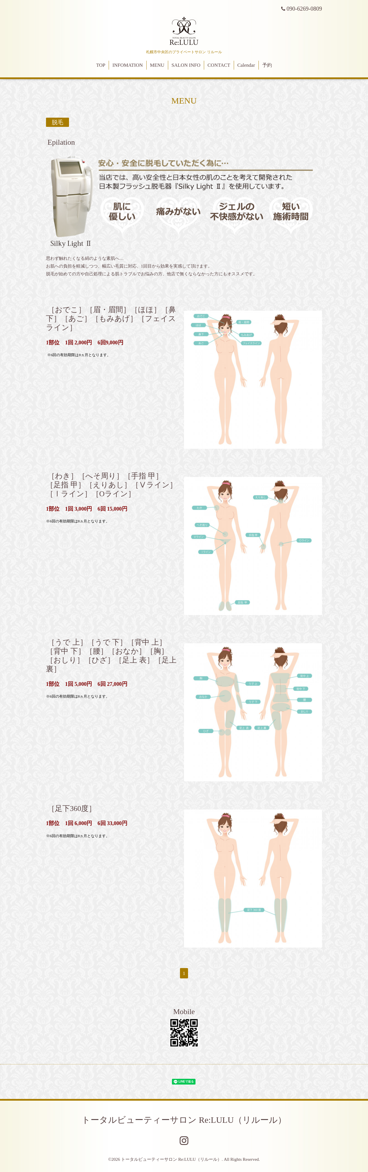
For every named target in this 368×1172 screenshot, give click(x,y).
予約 (267, 65)
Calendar (246, 65)
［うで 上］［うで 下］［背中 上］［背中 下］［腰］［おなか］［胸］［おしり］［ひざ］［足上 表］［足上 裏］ (111, 655)
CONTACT (219, 65)
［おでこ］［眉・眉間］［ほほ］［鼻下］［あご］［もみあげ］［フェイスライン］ (111, 318)
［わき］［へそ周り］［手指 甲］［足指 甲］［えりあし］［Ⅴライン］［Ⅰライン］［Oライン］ (111, 485)
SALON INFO (185, 65)
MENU (157, 65)
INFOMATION (127, 65)
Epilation (61, 142)
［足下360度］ (71, 808)
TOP (100, 65)
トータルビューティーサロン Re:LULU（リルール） (184, 1120)
